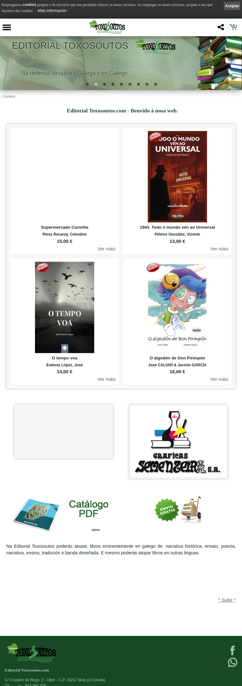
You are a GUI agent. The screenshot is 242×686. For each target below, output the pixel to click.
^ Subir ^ (227, 600)
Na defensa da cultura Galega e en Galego (74, 73)
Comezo (9, 96)
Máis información (52, 11)
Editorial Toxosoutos (70, 45)
